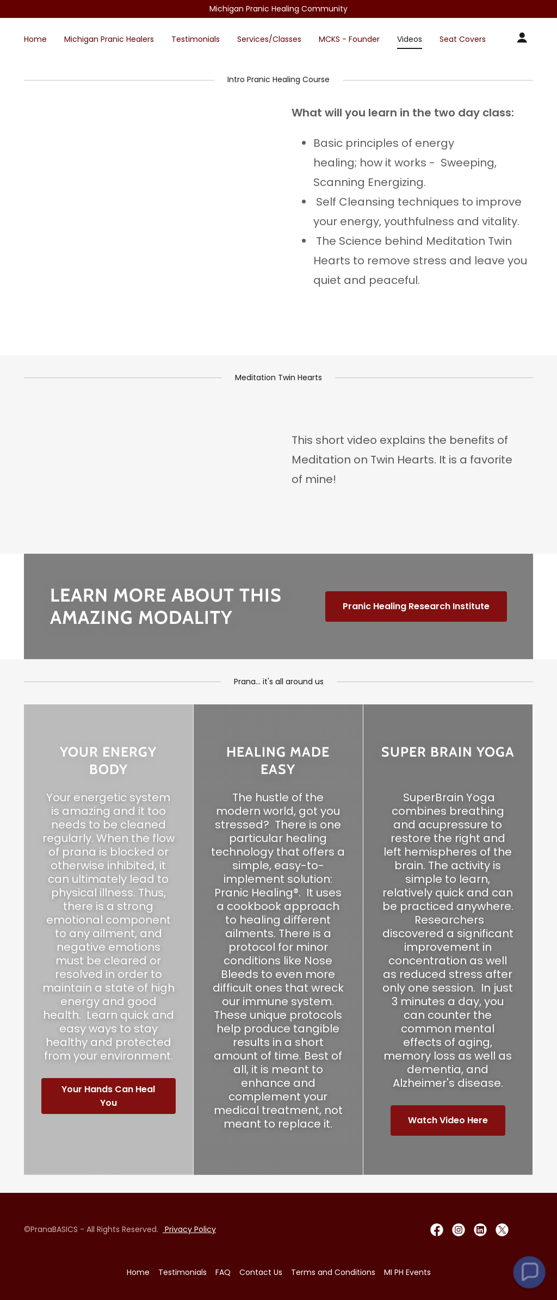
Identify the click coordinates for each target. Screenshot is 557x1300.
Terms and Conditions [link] (333, 1272)
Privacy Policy (189, 1229)
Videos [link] (409, 39)
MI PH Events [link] (407, 1272)
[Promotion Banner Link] (278, 9)
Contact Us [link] (260, 1272)
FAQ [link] (223, 1272)
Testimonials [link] (195, 39)
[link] (437, 1230)
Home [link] (35, 39)
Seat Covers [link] (463, 39)
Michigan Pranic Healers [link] (109, 39)
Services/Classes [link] (269, 39)
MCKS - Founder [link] (349, 39)
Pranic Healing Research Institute (416, 606)
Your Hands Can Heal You (108, 1096)
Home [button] (138, 1272)
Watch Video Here (448, 1120)
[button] (522, 37)
